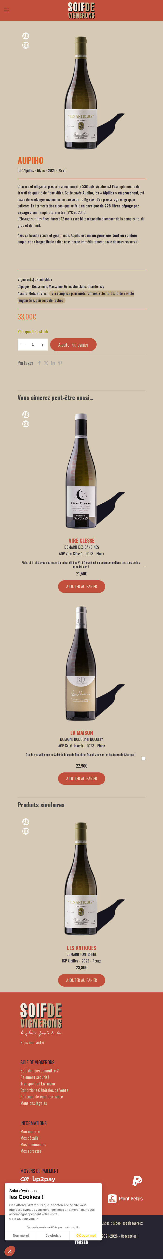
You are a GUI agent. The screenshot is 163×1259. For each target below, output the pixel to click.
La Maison (81, 732)
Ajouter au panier (73, 344)
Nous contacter (32, 1042)
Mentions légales (33, 1103)
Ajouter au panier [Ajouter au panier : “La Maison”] (81, 778)
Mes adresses (30, 1151)
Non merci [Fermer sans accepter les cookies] (21, 1236)
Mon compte (30, 1131)
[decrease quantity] (23, 344)
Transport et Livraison (37, 1084)
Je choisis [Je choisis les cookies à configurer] (53, 1236)
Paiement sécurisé (34, 1077)
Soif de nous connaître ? (39, 1071)
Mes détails (29, 1138)
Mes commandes (33, 1144)
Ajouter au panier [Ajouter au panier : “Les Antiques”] (81, 980)
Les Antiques (81, 947)
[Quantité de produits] (33, 345)
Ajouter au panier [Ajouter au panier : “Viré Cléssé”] (81, 586)
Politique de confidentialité (41, 1097)
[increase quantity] (43, 344)
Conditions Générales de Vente (44, 1090)
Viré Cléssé (82, 540)
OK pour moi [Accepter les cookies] (86, 1236)
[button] (9, 1251)
